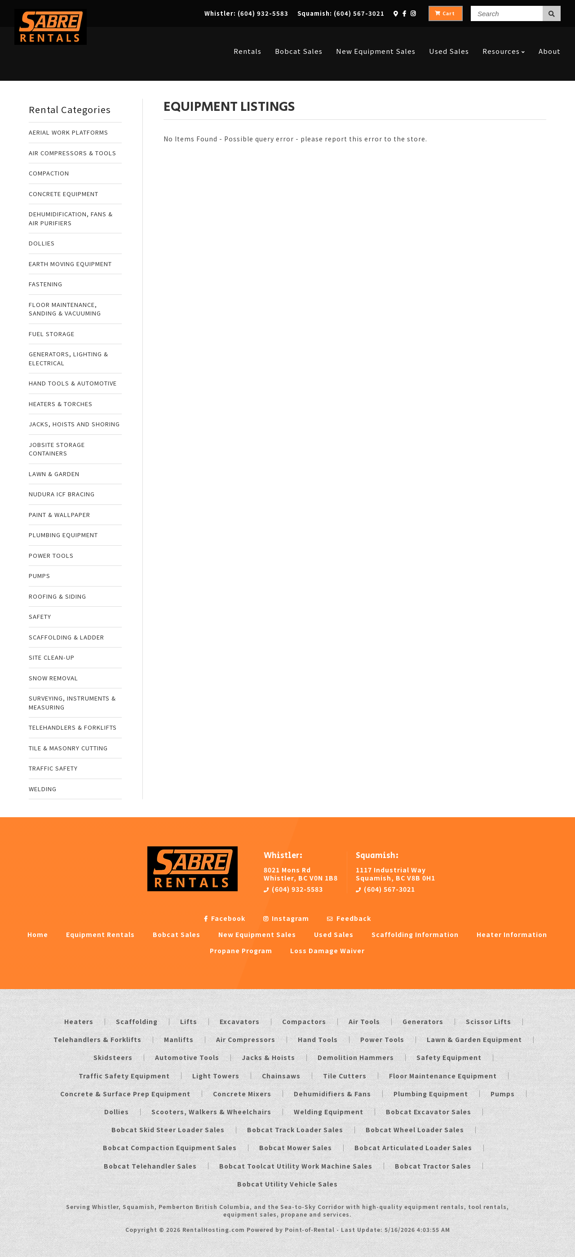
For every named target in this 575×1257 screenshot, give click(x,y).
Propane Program (241, 950)
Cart (445, 13)
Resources (503, 37)
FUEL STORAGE (52, 333)
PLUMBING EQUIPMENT (63, 534)
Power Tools (382, 1039)
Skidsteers (113, 1057)
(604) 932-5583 (293, 889)
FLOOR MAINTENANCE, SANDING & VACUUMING (65, 309)
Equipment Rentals (100, 934)
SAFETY (40, 616)
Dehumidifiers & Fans (332, 1093)
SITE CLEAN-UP (52, 657)
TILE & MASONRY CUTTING (68, 748)
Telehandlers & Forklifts (97, 1039)
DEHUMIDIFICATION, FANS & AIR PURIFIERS (71, 218)
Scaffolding (137, 1021)
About (550, 37)
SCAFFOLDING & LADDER (66, 637)
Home (37, 934)
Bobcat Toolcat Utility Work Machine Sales (295, 1165)
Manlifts (179, 1039)
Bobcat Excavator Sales (428, 1111)
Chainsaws (281, 1075)
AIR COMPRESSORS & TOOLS (72, 153)
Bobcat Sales (299, 37)
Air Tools (364, 1021)
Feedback (349, 918)
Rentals (247, 37)
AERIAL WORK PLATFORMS (68, 132)
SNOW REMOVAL (53, 678)
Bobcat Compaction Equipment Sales (170, 1147)
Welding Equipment (328, 1111)
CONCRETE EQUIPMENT (63, 193)
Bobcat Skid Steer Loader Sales (168, 1129)
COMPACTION (49, 173)
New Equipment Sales (376, 37)
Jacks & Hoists (268, 1057)
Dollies (116, 1111)
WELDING (43, 788)
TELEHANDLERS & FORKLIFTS (73, 727)
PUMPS (39, 575)
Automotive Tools (187, 1057)
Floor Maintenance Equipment (443, 1075)
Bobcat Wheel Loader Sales (415, 1129)
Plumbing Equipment (431, 1093)
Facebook (224, 918)
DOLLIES (42, 243)
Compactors (304, 1021)
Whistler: (246, 13)
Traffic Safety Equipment (124, 1075)
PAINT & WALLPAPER (59, 514)
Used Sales (449, 37)
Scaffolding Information (415, 934)
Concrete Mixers (242, 1093)
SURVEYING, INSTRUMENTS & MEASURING (72, 702)
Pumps (503, 1093)
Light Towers (215, 1075)
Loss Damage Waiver (327, 950)
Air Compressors (245, 1039)
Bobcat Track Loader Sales (295, 1129)
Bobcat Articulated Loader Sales (413, 1147)
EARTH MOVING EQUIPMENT (70, 263)
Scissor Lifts (488, 1021)
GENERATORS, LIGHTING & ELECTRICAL (68, 358)
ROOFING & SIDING (57, 596)
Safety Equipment (449, 1057)
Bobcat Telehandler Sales (150, 1165)
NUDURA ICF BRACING (62, 494)
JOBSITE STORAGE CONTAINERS (57, 449)
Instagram (286, 918)
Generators (422, 1021)
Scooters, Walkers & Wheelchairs (211, 1111)
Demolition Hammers (356, 1057)
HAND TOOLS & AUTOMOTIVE (73, 383)
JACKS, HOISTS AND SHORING (74, 424)
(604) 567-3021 (385, 889)
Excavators (240, 1021)
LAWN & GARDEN (54, 473)
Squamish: (341, 13)
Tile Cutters (345, 1075)
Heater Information (512, 934)
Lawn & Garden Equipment (474, 1039)
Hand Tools (318, 1039)
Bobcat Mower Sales (295, 1147)
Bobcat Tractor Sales (433, 1165)
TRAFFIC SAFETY (53, 768)
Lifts (188, 1021)
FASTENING (45, 284)
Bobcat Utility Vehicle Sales (287, 1183)
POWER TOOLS (51, 555)
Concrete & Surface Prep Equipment (125, 1093)
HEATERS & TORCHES (61, 403)
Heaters (78, 1021)
